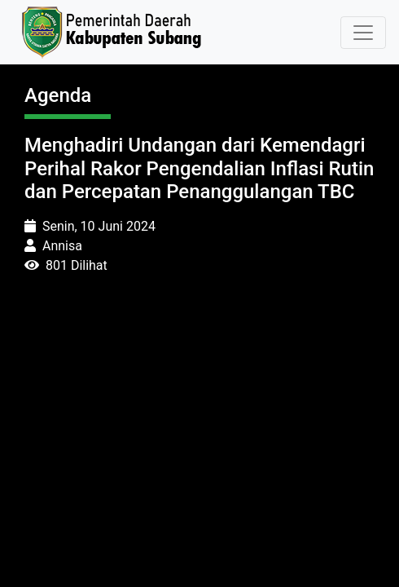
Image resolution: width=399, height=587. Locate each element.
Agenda (57, 95)
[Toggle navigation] (363, 32)
